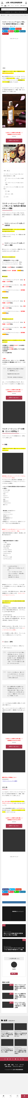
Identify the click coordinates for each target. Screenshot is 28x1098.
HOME (3, 15)
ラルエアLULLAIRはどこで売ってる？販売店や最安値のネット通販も (7, 1050)
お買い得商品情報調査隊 (14, 2)
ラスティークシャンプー (20, 26)
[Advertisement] (14, 53)
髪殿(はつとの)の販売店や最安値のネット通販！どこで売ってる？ (21, 1035)
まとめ (6, 197)
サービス (17, 5)
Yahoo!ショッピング (8, 319)
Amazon (5, 276)
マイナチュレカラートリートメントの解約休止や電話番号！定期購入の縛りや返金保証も (20, 1051)
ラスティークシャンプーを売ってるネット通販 (14, 183)
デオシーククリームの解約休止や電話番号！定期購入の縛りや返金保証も (20, 987)
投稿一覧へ (13, 973)
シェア (10, 1096)
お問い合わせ (23, 5)
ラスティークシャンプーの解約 (10, 781)
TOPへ (24, 1096)
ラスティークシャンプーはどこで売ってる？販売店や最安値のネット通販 (14, 174)
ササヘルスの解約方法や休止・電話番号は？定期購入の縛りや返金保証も (20, 996)
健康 (5, 5)
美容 (2, 5)
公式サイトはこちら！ (14, 140)
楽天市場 (6, 297)
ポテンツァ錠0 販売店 (5, 12)
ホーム (3, 1096)
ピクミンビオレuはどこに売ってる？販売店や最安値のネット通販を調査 (20, 1005)
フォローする (18, 913)
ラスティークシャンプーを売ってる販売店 (14, 179)
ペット (12, 5)
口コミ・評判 (9, 194)
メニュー (17, 1096)
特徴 (7, 191)
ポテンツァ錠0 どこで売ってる (17, 12)
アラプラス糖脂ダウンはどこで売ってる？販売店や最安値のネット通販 (7, 1035)
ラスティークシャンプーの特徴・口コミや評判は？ (14, 187)
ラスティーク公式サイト (9, 257)
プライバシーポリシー (18, 1066)
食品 (8, 5)
